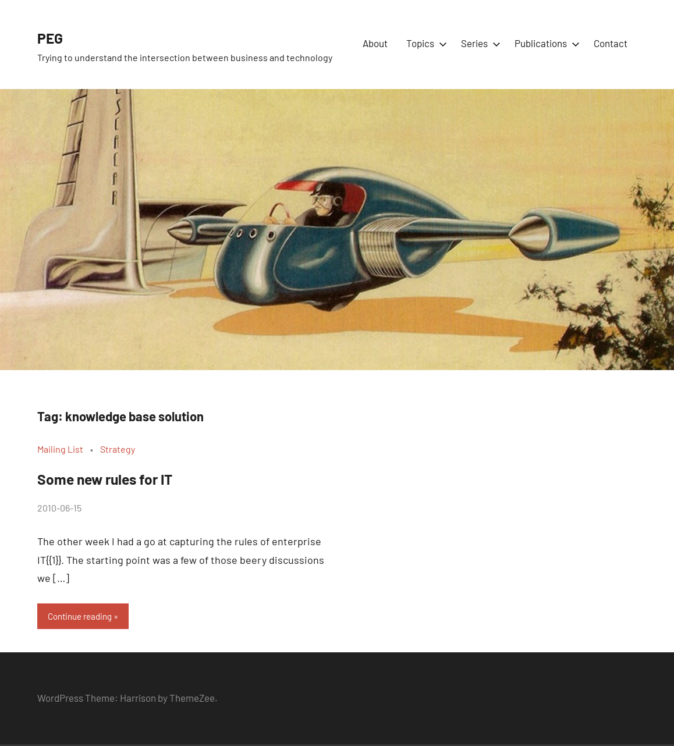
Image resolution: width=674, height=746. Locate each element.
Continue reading (83, 616)
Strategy (117, 448)
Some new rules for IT (125, 477)
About (375, 43)
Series (478, 43)
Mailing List (60, 448)
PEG (54, 36)
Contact (610, 43)
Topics (424, 43)
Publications (545, 43)
